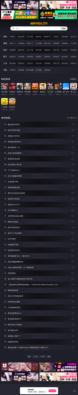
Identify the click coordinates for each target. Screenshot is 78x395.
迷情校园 (47, 63)
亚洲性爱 (12, 50)
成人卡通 (30, 50)
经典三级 (56, 50)
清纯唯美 (56, 57)
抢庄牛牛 (73, 37)
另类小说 (56, 63)
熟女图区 (65, 57)
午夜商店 (12, 70)
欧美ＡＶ (30, 43)
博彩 (5, 36)
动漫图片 (39, 57)
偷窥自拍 (12, 57)
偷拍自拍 (21, 50)
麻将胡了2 (47, 37)
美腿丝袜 (47, 57)
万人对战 (30, 37)
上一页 (36, 356)
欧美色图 (30, 57)
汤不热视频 (30, 70)
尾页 (49, 356)
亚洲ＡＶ (12, 43)
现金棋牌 (65, 37)
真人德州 (21, 37)
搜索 (63, 28)
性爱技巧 (73, 63)
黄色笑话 (65, 63)
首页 (29, 356)
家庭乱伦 (21, 63)
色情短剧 (47, 70)
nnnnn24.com (38, 23)
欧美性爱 (39, 50)
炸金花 (56, 37)
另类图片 (73, 57)
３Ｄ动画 (39, 43)
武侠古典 (39, 63)
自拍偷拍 (21, 43)
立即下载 (52, 391)
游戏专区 (39, 37)
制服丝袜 (47, 50)
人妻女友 (30, 63)
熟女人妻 (47, 43)
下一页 (42, 356)
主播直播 (65, 43)
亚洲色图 (21, 57)
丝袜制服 (56, 43)
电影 (5, 50)
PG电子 (12, 37)
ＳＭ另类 (73, 43)
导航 (5, 70)
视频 (5, 43)
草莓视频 (21, 70)
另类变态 (73, 50)
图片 (5, 56)
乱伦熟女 (65, 50)
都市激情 (12, 63)
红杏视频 (39, 70)
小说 (5, 63)
